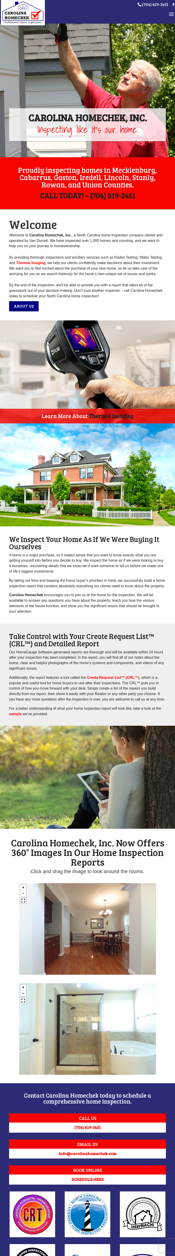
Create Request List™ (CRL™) (113, 677)
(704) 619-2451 (155, 4)
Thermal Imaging (30, 263)
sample (15, 714)
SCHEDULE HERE (88, 1179)
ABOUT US (24, 306)
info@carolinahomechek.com (87, 1153)
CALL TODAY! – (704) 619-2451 (87, 195)
